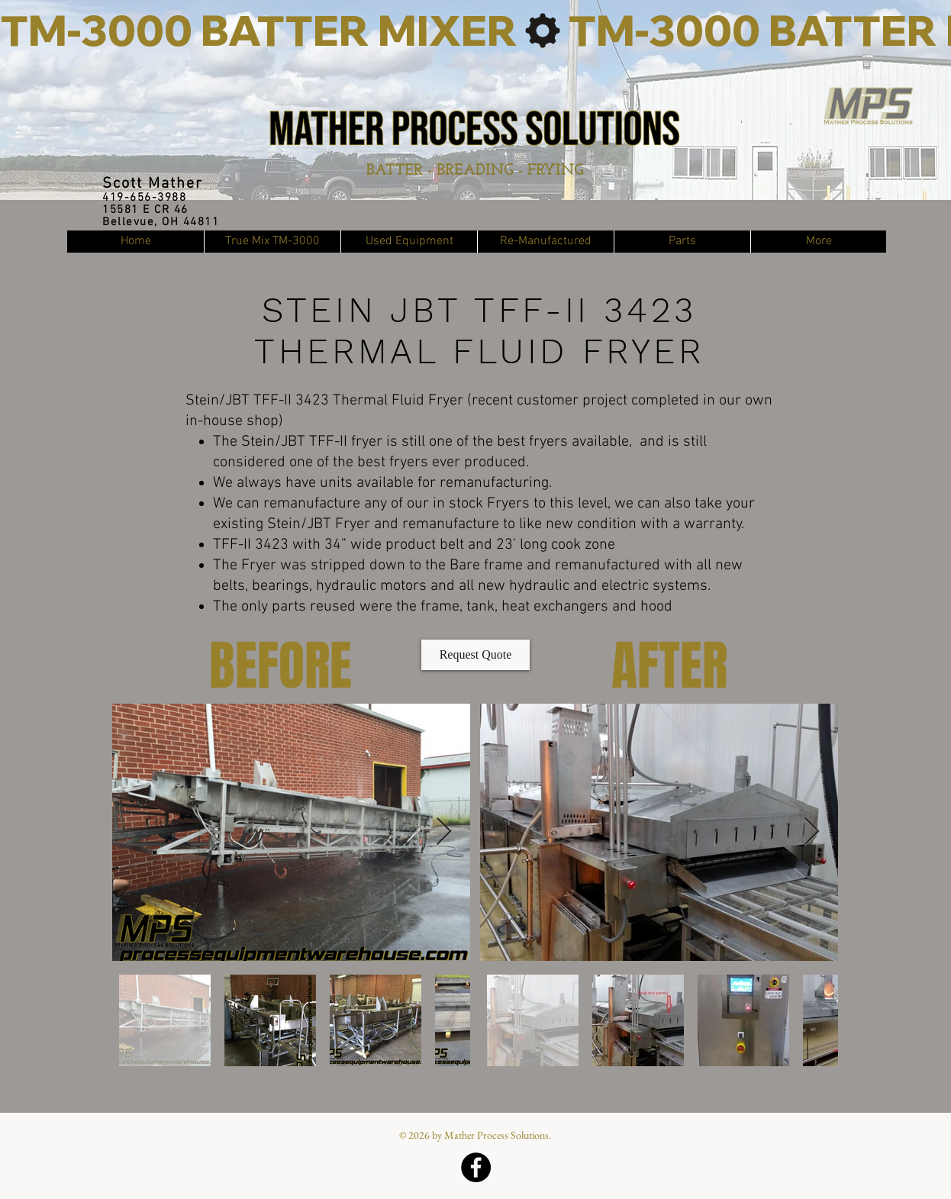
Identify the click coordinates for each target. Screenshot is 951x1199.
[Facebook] (476, 1167)
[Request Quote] (475, 655)
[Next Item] (444, 832)
